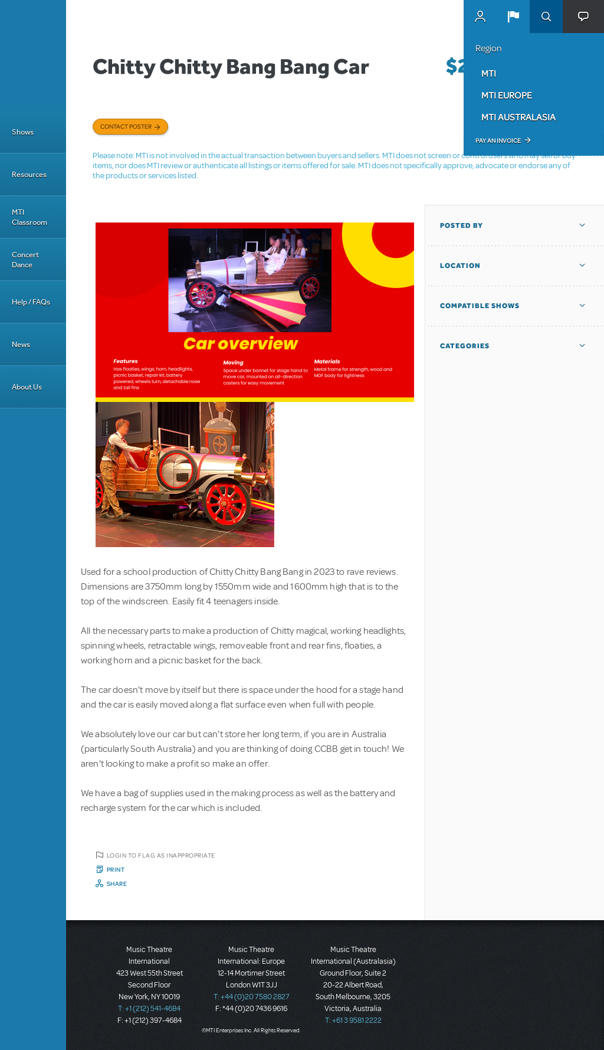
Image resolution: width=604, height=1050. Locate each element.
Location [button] (460, 265)
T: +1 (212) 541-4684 (149, 1008)
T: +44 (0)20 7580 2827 (252, 997)
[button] (513, 16)
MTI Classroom (29, 217)
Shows (23, 132)
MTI (488, 73)
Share (117, 883)
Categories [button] (465, 346)
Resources (29, 174)
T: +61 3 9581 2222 (353, 1020)
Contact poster (126, 126)
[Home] (33, 55)
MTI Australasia (518, 117)
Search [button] (546, 16)
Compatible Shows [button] (480, 306)
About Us (27, 387)
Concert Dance (25, 260)
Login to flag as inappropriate (161, 855)
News (21, 344)
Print (116, 869)
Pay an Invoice (498, 140)
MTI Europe (506, 95)
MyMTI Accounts (480, 16)
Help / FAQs (31, 302)
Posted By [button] (461, 225)
